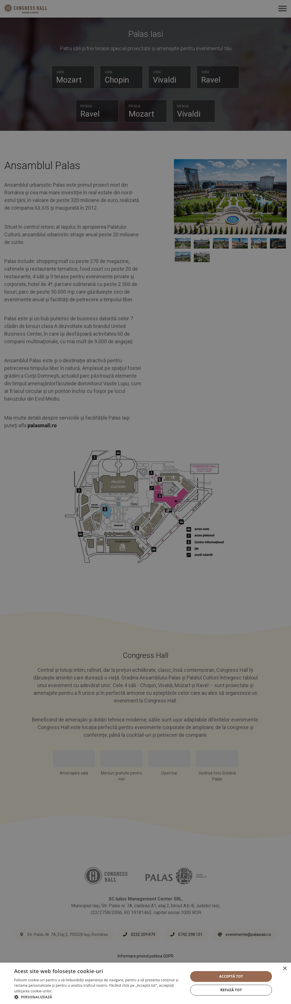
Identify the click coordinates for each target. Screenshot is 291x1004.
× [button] (284, 969)
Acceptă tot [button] (231, 976)
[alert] (145, 502)
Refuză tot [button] (231, 990)
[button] (98, 997)
